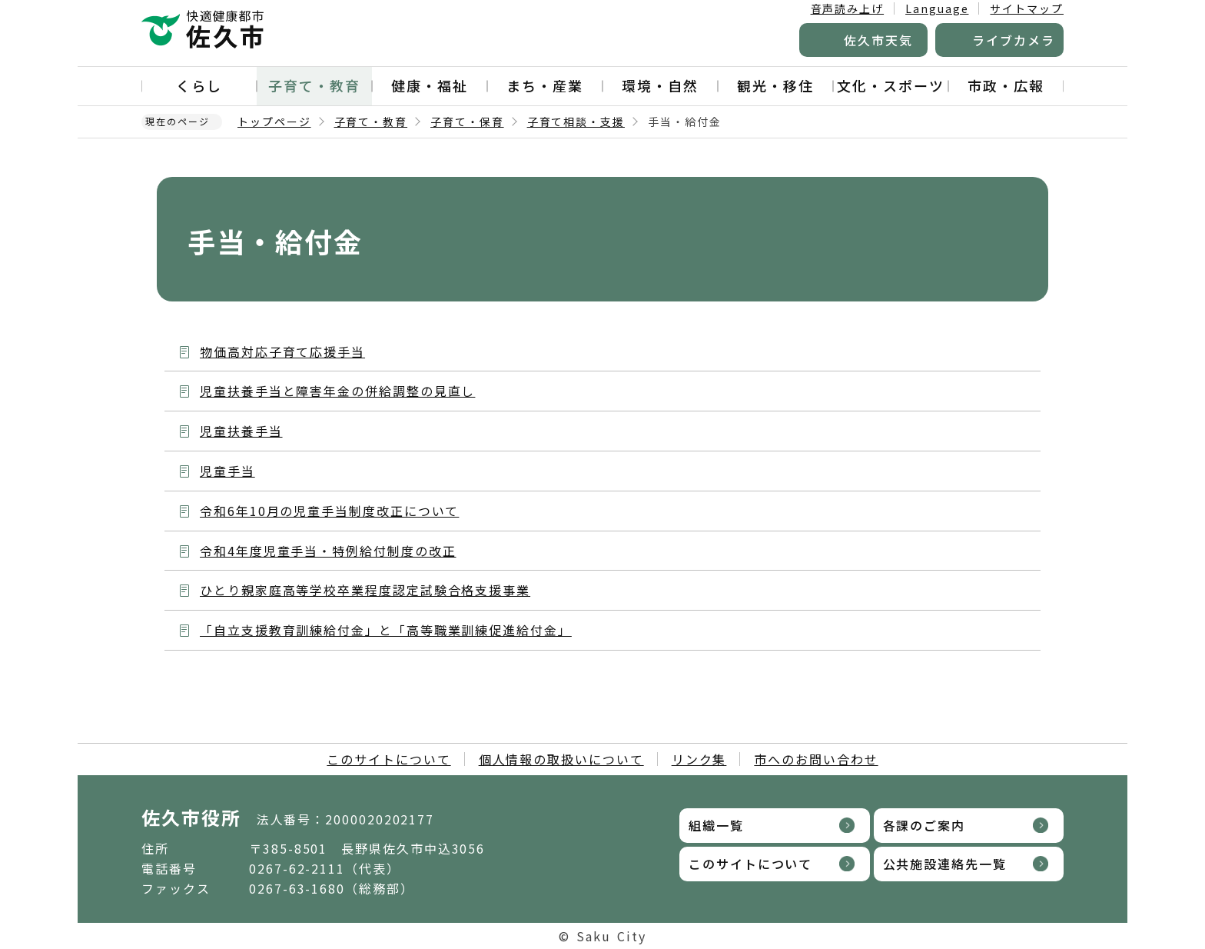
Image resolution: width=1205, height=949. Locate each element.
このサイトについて (388, 759)
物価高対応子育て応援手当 (282, 351)
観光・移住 (775, 85)
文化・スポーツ (890, 85)
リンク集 (699, 759)
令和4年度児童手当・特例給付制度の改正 (328, 550)
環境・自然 (660, 85)
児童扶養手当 (241, 430)
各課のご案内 (924, 825)
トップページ (274, 121)
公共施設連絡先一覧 (945, 863)
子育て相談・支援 (576, 121)
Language (936, 8)
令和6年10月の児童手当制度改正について (329, 510)
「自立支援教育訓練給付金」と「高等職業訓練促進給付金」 (386, 630)
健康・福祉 (429, 85)
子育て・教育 (314, 85)
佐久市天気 (878, 40)
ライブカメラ (1013, 40)
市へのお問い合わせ (816, 759)
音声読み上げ (848, 8)
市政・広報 (1006, 85)
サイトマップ (1027, 8)
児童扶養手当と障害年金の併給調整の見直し (337, 390)
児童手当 (227, 470)
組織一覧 (716, 825)
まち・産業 (544, 85)
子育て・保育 (467, 121)
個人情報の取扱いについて (561, 759)
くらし (199, 85)
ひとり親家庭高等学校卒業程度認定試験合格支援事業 (365, 590)
